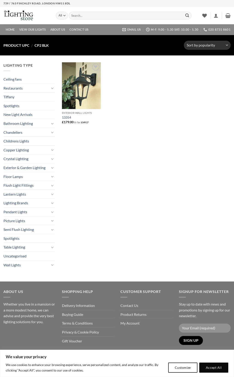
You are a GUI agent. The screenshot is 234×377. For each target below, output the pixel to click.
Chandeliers (12, 132)
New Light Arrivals (17, 114)
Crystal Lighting (15, 158)
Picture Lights (14, 221)
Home (10, 29)
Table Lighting (14, 247)
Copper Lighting (16, 150)
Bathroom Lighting (18, 123)
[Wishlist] (204, 16)
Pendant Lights (15, 212)
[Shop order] (207, 45)
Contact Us (79, 29)
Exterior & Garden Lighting (24, 167)
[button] (216, 16)
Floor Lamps (13, 176)
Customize (183, 367)
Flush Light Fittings (18, 185)
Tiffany (8, 97)
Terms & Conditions (77, 323)
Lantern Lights (14, 194)
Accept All (214, 367)
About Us (57, 29)
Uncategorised (15, 256)
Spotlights (11, 106)
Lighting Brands (15, 203)
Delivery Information (78, 305)
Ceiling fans (12, 79)
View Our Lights (32, 29)
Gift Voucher (72, 341)
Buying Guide (72, 314)
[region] (117, 363)
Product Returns (133, 314)
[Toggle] (52, 88)
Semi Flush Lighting (18, 229)
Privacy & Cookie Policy (80, 332)
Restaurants (13, 88)
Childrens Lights (16, 141)
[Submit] (187, 15)
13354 (66, 117)
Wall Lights (12, 265)
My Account (130, 323)
